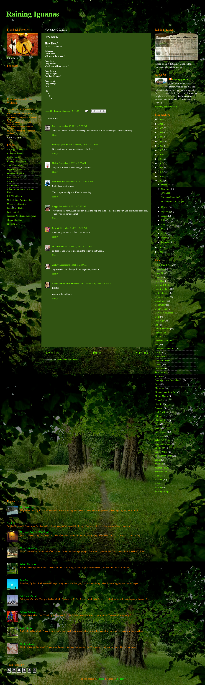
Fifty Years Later (27, 507)
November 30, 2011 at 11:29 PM (83, 144)
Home (97, 352)
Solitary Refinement (29, 612)
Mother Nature (161, 396)
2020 (160, 141)
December (166, 184)
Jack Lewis (160, 372)
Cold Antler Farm (15, 165)
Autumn (158, 277)
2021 (160, 137)
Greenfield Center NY (165, 348)
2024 (160, 124)
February (165, 242)
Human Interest (162, 360)
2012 (160, 176)
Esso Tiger (159, 320)
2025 (160, 119)
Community (160, 305)
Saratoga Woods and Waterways (21, 216)
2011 (160, 181)
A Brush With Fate (163, 265)
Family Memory (162, 328)
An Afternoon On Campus (172, 201)
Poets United (13, 212)
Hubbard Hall (13, 177)
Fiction (158, 336)
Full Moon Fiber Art (16, 173)
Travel (158, 460)
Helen (55, 163)
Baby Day (159, 281)
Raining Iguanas (32, 14)
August (164, 216)
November (166, 189)
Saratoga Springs (162, 444)
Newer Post (52, 352)
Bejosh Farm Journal (16, 161)
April (164, 233)
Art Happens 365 (14, 149)
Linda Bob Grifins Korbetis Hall (68, 283)
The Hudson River (163, 455)
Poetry (158, 428)
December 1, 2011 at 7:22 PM (72, 206)
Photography (161, 420)
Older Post (141, 352)
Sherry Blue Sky (14, 220)
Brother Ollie (58, 181)
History (158, 352)
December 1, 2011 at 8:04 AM (79, 181)
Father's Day (160, 332)
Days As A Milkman (164, 312)
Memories (159, 388)
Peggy (55, 206)
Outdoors (159, 408)
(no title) (11, 523)
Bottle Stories (161, 293)
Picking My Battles (15, 208)
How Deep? (166, 193)
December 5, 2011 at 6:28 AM (73, 265)
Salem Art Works (162, 440)
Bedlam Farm (13, 157)
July (163, 220)
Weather (158, 475)
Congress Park (161, 309)
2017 (160, 154)
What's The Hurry (28, 564)
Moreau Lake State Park (166, 392)
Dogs (157, 317)
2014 (160, 167)
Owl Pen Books (162, 412)
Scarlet (55, 228)
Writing (158, 487)
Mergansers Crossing (16, 204)
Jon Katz (159, 376)
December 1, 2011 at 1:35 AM (72, 163)
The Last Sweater (28, 644)
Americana (160, 269)
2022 (160, 132)
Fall (156, 324)
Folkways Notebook (16, 169)
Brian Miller (58, 246)
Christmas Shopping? (170, 197)
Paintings (159, 416)
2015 (160, 163)
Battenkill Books (14, 153)
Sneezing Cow (13, 224)
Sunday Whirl (161, 452)
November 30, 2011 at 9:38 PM (73, 126)
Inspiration (160, 368)
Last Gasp (24, 580)
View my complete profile (167, 106)
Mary (55, 126)
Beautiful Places (162, 289)
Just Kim (11, 181)
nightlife (159, 404)
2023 (160, 128)
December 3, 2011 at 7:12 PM (78, 246)
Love (157, 384)
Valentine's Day (162, 467)
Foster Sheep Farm (163, 340)
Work (157, 483)
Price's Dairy (161, 432)
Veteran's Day (161, 471)
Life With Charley (15, 196)
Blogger (120, 679)
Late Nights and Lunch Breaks (168, 380)
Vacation (159, 463)
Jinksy (55, 265)
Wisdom (158, 479)
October (165, 207)
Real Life (159, 436)
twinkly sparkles (60, 144)
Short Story (160, 448)
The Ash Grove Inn (28, 548)
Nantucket (159, 400)
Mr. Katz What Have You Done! (34, 532)
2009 (160, 252)
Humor (158, 364)
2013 (160, 172)
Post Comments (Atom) (67, 359)
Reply (55, 135)
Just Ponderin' (13, 185)
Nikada (100, 679)
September (166, 211)
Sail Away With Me (29, 596)
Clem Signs (160, 301)
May (163, 229)
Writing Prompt (162, 491)
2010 (160, 247)
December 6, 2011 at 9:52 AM (98, 283)
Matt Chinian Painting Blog (19, 200)
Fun (156, 344)
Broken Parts (26, 628)
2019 (160, 146)
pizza (157, 424)
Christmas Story (162, 297)
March (164, 237)
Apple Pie (159, 273)
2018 (160, 150)
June (163, 224)
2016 (160, 159)
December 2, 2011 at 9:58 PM (73, 228)
